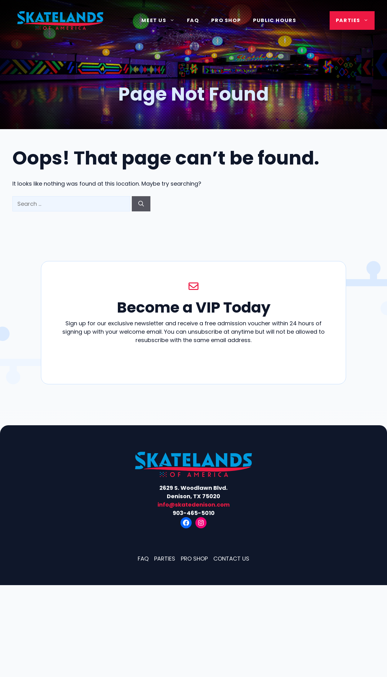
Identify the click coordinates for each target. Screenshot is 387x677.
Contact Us (231, 558)
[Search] (141, 203)
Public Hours (274, 20)
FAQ (193, 20)
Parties (355, 20)
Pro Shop (226, 20)
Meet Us (160, 20)
